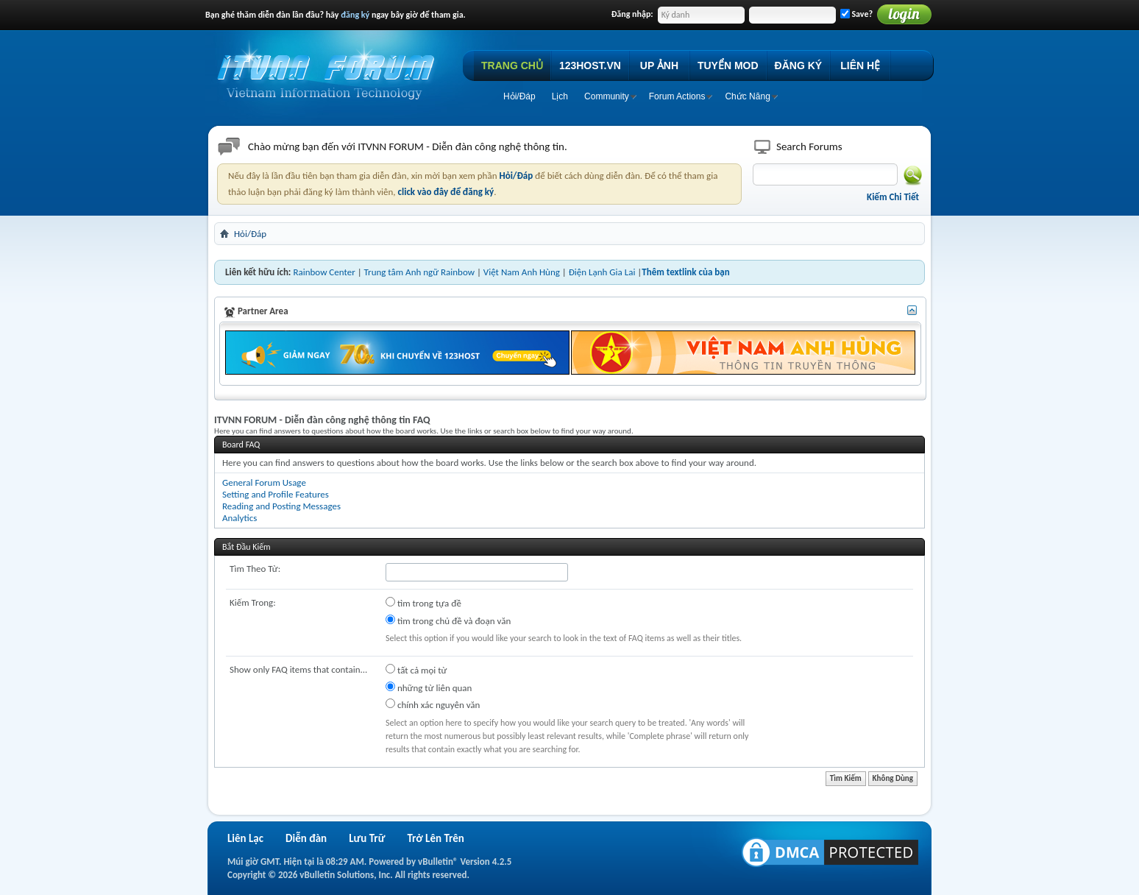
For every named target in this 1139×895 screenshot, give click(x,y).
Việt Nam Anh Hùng (521, 271)
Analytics (239, 517)
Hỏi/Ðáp (519, 96)
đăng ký (355, 15)
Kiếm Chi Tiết (893, 196)
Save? (856, 14)
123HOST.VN (590, 65)
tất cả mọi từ (416, 670)
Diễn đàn (306, 838)
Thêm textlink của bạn (685, 271)
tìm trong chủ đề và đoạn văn (448, 620)
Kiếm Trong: (253, 602)
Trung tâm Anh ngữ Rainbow (419, 271)
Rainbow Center (324, 271)
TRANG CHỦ (512, 65)
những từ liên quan (429, 687)
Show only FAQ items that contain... (298, 669)
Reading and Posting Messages (281, 506)
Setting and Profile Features (275, 494)
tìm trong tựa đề (423, 603)
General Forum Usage (264, 482)
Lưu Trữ (367, 838)
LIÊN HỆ (860, 65)
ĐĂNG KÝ (799, 65)
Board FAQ (241, 444)
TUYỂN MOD (728, 65)
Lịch (560, 96)
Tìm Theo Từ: (255, 568)
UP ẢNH (659, 65)
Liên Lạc (245, 838)
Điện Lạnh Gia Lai (602, 271)
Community (606, 96)
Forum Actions (677, 96)
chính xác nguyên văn (433, 704)
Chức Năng (747, 96)
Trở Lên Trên (435, 838)
